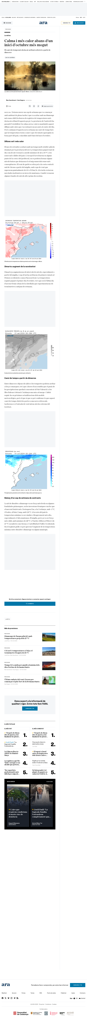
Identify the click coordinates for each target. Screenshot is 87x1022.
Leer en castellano (10, 57)
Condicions (48, 1004)
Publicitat (63, 993)
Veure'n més (49, 781)
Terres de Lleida (51, 17)
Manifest (4, 993)
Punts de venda (51, 993)
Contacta (82, 993)
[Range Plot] (29, 582)
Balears (14, 17)
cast (84, 17)
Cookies (54, 1004)
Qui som (14, 993)
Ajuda (73, 993)
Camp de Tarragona (41, 17)
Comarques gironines (30, 17)
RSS (41, 993)
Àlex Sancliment (11, 100)
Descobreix (11, 781)
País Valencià (20, 17)
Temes (32, 993)
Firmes (23, 993)
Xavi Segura (21, 100)
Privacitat (41, 1004)
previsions (8, 29)
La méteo (7, 619)
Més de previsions (11, 628)
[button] (84, 1)
